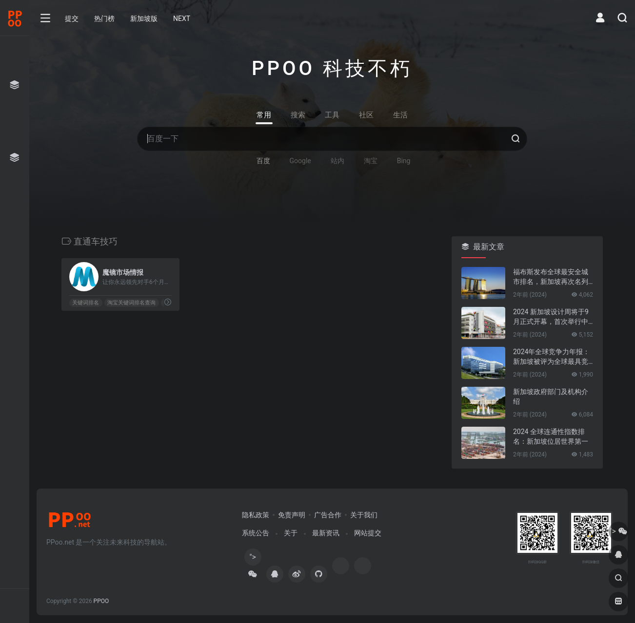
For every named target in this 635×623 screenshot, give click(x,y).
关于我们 (363, 515)
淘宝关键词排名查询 (131, 303)
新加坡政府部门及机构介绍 (550, 396)
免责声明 (291, 515)
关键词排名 (85, 303)
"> (253, 559)
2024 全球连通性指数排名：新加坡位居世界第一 (550, 436)
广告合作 (327, 515)
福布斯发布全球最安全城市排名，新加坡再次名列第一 (550, 277)
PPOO (101, 601)
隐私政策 (255, 515)
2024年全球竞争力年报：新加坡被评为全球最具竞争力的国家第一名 (551, 357)
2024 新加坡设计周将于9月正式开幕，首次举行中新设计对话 (551, 317)
